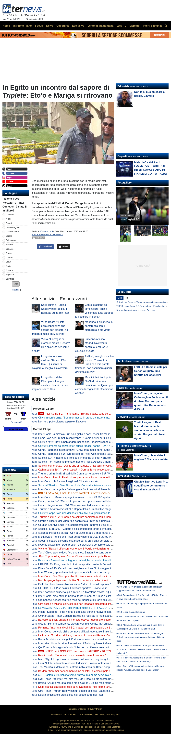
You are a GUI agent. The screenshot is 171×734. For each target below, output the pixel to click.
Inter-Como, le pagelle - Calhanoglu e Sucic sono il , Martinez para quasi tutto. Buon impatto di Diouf (101, 489)
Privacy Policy (95, 709)
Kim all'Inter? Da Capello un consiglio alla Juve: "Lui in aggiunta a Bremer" (81, 568)
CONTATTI (99, 714)
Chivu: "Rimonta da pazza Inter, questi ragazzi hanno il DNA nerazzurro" (80, 446)
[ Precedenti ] (16, 422)
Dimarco (10, 249)
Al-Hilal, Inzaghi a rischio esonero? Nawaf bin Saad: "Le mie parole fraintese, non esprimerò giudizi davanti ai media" (94, 364)
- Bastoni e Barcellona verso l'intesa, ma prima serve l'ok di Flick (78, 675)
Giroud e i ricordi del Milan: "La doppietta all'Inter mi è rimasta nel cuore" (80, 521)
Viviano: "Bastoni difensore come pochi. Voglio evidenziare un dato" (77, 548)
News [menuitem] (49, 25)
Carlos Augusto (13, 227)
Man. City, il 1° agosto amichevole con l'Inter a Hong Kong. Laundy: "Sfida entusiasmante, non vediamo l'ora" (101, 659)
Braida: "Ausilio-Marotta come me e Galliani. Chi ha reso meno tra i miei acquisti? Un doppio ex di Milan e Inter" (103, 683)
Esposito (10, 274)
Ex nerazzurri (46, 231)
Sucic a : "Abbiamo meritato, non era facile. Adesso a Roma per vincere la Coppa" (88, 461)
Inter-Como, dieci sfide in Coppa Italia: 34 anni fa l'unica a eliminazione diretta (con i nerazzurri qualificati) (99, 596)
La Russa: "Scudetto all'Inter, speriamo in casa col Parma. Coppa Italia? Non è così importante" (93, 635)
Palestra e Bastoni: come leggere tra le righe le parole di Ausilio (75, 560)
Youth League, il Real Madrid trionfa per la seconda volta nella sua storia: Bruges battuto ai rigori (149, 430)
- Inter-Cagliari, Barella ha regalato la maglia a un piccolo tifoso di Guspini (89, 615)
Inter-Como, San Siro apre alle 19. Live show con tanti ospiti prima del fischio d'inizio (87, 576)
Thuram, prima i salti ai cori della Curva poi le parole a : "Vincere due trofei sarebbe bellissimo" (95, 473)
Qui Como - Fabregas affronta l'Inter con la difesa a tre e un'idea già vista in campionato (89, 647)
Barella (9, 236)
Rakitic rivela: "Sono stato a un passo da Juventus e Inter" (72, 655)
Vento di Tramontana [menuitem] (100, 25)
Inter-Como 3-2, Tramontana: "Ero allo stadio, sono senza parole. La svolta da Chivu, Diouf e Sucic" (99, 413)
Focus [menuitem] (39, 25)
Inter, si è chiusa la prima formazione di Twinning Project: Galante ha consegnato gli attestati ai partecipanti (100, 643)
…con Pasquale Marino (134, 612)
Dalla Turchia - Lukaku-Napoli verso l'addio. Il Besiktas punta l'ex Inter (55, 308)
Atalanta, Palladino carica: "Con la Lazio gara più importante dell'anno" (79, 532)
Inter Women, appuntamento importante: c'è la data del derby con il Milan (81, 572)
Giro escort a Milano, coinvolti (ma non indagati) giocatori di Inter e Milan (80, 604)
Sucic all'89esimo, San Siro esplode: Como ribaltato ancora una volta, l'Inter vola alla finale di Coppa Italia (100, 485)
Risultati (16, 289)
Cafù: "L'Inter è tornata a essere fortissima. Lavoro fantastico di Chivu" (79, 663)
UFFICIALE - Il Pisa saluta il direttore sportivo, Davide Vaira (73, 588)
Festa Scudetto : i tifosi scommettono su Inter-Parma (74, 639)
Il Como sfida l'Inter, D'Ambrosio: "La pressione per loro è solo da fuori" (79, 544)
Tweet (64, 246)
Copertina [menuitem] (62, 25)
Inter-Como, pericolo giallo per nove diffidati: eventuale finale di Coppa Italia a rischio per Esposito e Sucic (100, 631)
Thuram (9, 257)
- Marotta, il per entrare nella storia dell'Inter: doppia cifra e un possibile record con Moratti (97, 667)
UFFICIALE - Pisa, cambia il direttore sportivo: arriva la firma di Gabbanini (81, 564)
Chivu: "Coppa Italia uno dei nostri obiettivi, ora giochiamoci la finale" (78, 513)
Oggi (120, 298)
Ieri (126, 298)
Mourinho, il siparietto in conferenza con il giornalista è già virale (99, 326)
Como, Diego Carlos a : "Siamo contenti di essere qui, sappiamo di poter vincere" (87, 505)
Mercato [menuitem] (134, 25)
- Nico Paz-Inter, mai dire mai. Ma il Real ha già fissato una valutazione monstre (87, 679)
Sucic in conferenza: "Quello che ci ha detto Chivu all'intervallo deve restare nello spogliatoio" (92, 465)
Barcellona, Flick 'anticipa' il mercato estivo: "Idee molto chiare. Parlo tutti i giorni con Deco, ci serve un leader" (102, 619)
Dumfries (10, 279)
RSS (118, 714)
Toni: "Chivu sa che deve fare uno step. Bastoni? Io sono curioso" (76, 552)
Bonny (9, 253)
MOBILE (110, 714)
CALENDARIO (85, 714)
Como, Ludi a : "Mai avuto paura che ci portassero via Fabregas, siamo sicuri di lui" (88, 501)
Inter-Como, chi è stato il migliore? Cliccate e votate (68, 481)
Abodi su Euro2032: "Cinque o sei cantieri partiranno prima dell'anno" (78, 528)
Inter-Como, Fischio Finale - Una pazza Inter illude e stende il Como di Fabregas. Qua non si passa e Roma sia (103, 477)
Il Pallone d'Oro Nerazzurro (134, 445)
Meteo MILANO (16, 429)
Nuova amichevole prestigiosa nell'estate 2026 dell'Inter (70, 694)
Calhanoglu (11, 240)
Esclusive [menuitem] (78, 25)
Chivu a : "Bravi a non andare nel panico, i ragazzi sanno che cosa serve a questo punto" (92, 442)
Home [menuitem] (6, 25)
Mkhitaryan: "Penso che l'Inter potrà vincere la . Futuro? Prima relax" (80, 536)
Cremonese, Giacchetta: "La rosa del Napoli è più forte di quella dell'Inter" (81, 600)
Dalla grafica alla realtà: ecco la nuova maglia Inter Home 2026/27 (76, 686)
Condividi (45, 246)
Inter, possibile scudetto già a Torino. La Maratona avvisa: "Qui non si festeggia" (84, 592)
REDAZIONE (70, 714)
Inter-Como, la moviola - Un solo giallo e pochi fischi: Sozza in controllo (79, 434)
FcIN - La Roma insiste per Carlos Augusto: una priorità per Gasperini (150, 371)
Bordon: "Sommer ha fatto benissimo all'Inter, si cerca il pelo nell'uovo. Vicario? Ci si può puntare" (95, 671)
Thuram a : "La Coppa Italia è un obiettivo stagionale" (78, 509)
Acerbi (9, 223)
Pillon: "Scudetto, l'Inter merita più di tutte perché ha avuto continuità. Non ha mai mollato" (90, 611)
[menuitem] (165, 26)
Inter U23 (123, 476)
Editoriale (123, 86)
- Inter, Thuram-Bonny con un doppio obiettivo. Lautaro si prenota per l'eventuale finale (91, 690)
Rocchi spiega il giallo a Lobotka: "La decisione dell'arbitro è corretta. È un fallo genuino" (89, 580)
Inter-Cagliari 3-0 (129, 219)
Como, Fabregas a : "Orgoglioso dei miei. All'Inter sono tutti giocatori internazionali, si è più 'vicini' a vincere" (103, 453)
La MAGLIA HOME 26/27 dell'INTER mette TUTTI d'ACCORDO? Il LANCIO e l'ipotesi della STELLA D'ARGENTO (104, 607)
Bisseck (9, 270)
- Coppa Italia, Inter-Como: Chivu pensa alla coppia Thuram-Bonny (79, 556)
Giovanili (123, 416)
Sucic (8, 266)
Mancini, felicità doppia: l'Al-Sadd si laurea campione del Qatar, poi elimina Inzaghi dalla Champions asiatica (94, 385)
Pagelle (122, 387)
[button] (16, 284)
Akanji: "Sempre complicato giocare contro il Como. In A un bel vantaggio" (81, 623)
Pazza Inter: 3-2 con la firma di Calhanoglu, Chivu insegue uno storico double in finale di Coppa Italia (140, 637)
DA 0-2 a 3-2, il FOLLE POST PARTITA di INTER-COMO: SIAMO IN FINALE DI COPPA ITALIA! (96, 493)
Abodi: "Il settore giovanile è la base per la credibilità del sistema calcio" (80, 540)
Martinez (10, 214)
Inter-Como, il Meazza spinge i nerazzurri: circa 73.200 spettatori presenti (81, 497)
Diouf (8, 262)
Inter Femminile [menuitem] (152, 25)
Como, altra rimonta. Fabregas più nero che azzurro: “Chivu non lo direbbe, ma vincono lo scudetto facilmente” (141, 649)
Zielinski (9, 244)
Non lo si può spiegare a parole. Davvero (62, 421)
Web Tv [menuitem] (121, 25)
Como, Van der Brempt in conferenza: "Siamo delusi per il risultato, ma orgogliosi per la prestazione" (96, 438)
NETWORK (56, 714)
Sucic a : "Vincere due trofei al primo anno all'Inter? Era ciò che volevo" (81, 457)
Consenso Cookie (77, 709)
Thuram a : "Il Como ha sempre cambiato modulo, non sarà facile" (81, 517)
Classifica (9, 470)
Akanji (9, 219)
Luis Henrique (12, 231)
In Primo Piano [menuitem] (22, 25)
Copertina (123, 156)
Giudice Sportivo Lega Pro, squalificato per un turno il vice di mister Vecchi (81, 525)
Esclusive (123, 361)
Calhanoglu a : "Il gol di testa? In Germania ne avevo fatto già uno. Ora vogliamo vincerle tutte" (95, 469)
